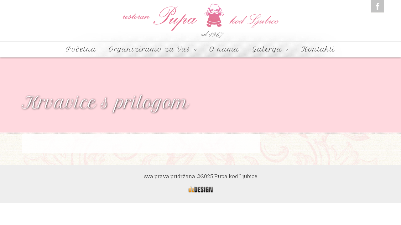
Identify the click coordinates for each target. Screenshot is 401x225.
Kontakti (318, 49)
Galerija (270, 49)
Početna (81, 49)
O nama (224, 49)
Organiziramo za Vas (153, 49)
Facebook (377, 6)
